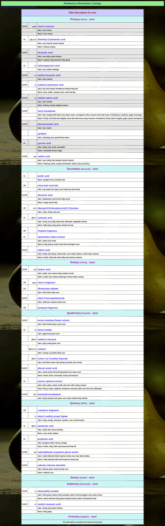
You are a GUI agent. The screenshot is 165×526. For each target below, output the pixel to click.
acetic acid (43, 176)
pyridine (42, 134)
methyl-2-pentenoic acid (50, 85)
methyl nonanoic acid (49, 504)
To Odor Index (8, 7)
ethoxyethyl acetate (48, 491)
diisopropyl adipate (48, 288)
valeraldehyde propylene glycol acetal (58, 452)
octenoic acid (45, 218)
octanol (42, 349)
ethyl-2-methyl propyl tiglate (53, 416)
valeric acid (44, 156)
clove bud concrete (48, 185)
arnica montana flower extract (54, 320)
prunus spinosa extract (50, 381)
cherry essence (46, 26)
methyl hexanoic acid (49, 75)
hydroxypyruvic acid (49, 66)
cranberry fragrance (48, 410)
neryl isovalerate (46, 111)
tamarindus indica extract (51, 237)
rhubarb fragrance (47, 231)
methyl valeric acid (48, 98)
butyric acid (44, 269)
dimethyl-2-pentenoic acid (51, 39)
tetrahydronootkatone (49, 394)
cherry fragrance (46, 282)
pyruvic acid (44, 143)
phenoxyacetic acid (48, 124)
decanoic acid (45, 195)
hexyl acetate (45, 330)
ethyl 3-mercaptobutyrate (51, 298)
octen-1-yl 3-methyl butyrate (53, 358)
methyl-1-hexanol (47, 339)
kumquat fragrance (48, 308)
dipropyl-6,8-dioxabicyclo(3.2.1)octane (58, 208)
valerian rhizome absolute (51, 465)
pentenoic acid (45, 426)
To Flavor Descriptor (26, 7)
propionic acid (45, 439)
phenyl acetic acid (47, 368)
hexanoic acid (45, 52)
